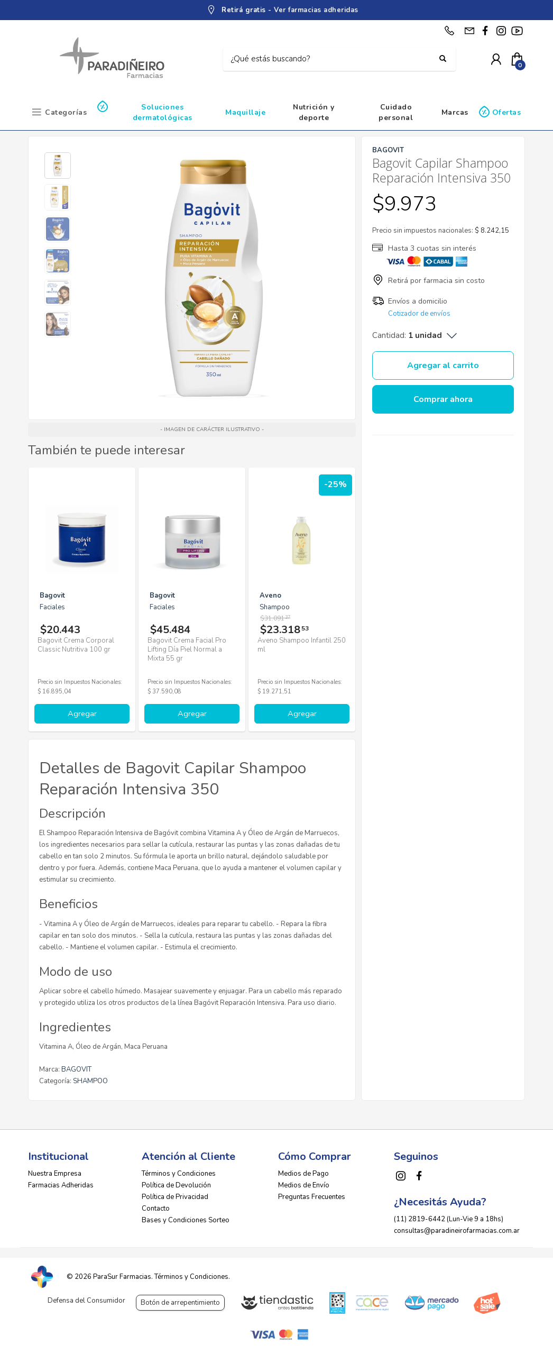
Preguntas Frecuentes (311, 1197)
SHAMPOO (90, 1081)
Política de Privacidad (175, 1197)
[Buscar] (331, 59)
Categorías (66, 112)
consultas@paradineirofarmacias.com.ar (457, 1231)
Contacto (156, 1208)
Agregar (82, 713)
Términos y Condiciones (179, 1173)
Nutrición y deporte (314, 112)
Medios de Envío (303, 1185)
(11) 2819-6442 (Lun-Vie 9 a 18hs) (448, 1219)
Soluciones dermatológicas (162, 112)
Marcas (454, 112)
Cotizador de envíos (419, 313)
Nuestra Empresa (54, 1173)
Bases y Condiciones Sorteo (185, 1220)
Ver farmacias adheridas (316, 10)
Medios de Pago (303, 1173)
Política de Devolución (176, 1185)
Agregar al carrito (443, 365)
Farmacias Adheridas (61, 1185)
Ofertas (506, 112)
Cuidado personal (396, 112)
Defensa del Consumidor (86, 1300)
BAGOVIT (76, 1069)
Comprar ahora (443, 399)
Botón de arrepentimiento (180, 1302)
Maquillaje (245, 112)
